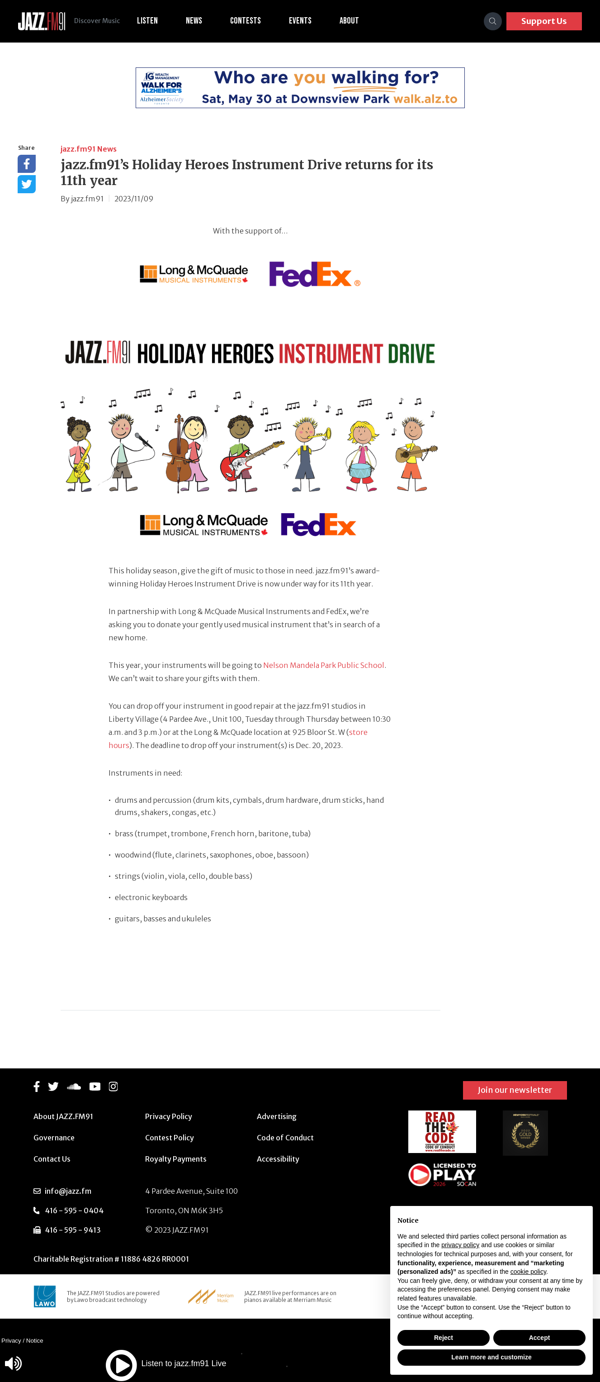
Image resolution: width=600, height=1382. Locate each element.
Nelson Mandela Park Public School (323, 665)
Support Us (544, 21)
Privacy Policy (168, 1116)
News (199, 20)
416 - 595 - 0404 (74, 1210)
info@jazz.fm (68, 1191)
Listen (152, 20)
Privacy (11, 1340)
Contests (251, 20)
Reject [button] (443, 1337)
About (354, 20)
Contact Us (52, 1158)
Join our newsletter (515, 1090)
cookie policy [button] (528, 1271)
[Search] (493, 21)
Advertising (277, 1116)
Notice (34, 1340)
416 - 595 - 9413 (73, 1229)
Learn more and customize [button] (491, 1357)
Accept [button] (539, 1337)
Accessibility (278, 1158)
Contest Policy (169, 1137)
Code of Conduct (285, 1137)
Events (305, 20)
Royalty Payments (176, 1158)
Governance (54, 1137)
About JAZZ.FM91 (63, 1116)
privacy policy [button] (460, 1245)
